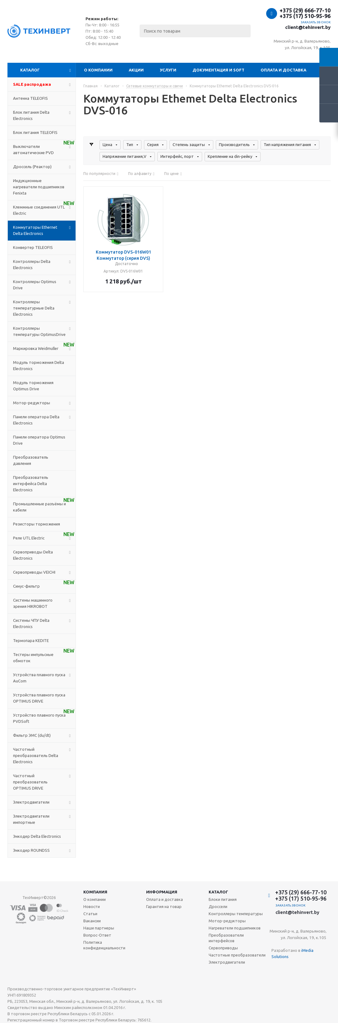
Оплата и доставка (283, 70)
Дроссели (218, 906)
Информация (161, 892)
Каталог (30, 70)
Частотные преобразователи (237, 955)
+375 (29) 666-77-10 (305, 10)
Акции (136, 70)
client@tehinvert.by (308, 27)
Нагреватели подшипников (235, 928)
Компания (95, 892)
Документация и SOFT (218, 70)
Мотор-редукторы (227, 921)
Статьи (90, 913)
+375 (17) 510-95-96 (305, 16)
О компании (98, 70)
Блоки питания (223, 899)
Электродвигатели (227, 962)
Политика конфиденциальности (104, 945)
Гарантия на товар (164, 906)
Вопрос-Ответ (97, 935)
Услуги (168, 70)
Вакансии (92, 921)
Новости (91, 906)
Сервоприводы (223, 948)
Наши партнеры (98, 928)
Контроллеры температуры (236, 913)
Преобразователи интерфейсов (226, 938)
